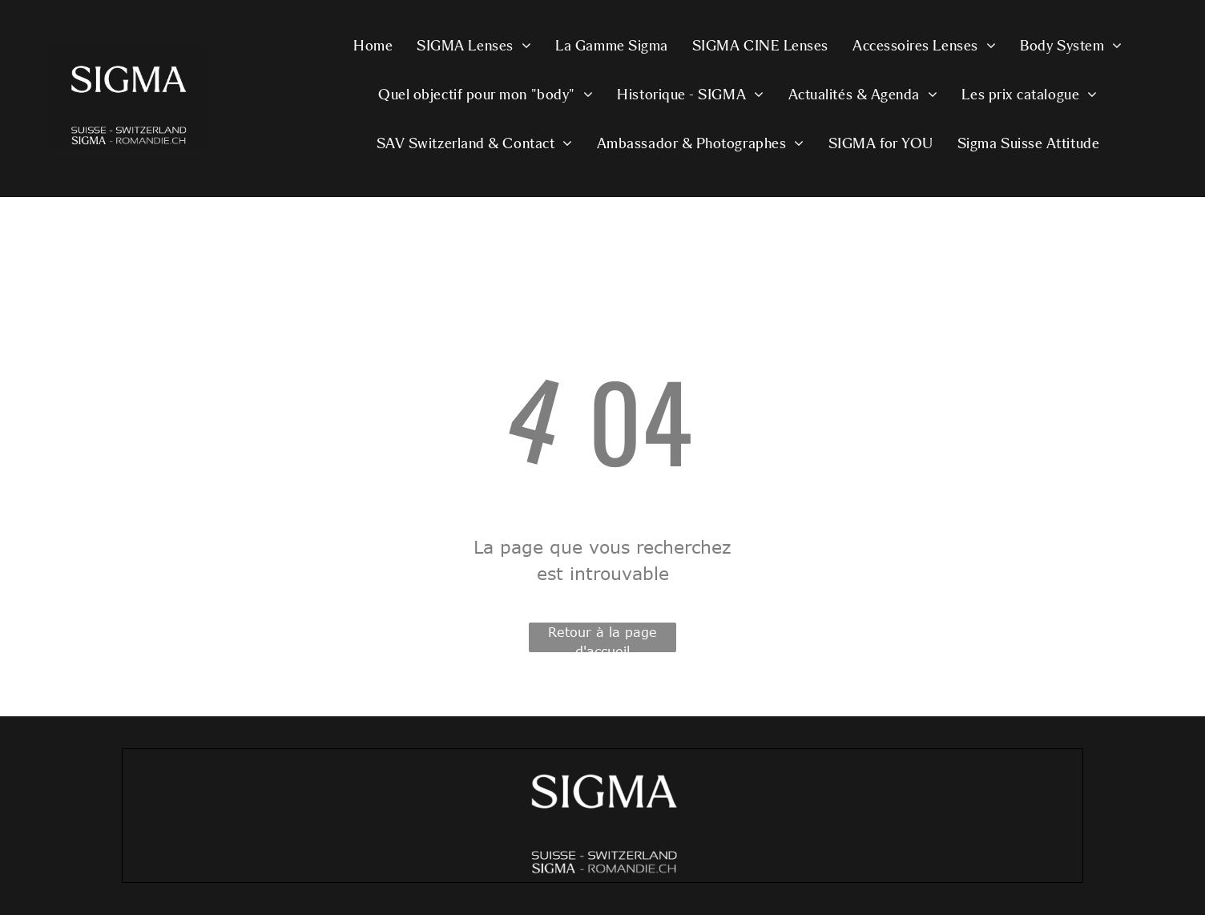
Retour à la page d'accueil (602, 638)
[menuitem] (373, 48)
